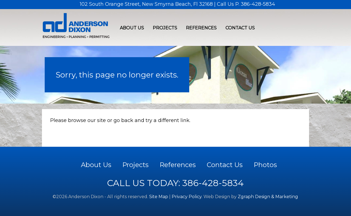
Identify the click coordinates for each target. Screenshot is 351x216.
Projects (165, 28)
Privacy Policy (187, 196)
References (201, 28)
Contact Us (240, 28)
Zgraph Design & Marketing (268, 196)
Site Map (158, 196)
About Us (132, 28)
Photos (265, 165)
